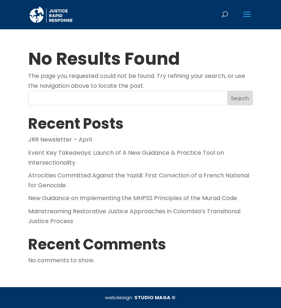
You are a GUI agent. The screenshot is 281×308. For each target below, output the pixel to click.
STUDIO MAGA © (155, 297)
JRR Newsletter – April (60, 139)
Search (240, 98)
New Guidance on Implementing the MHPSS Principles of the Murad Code (132, 198)
